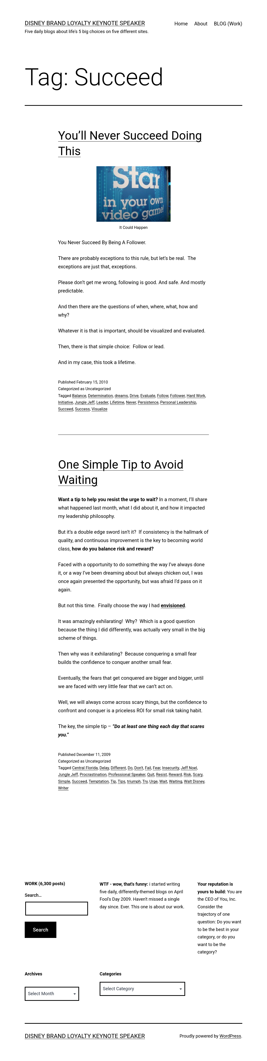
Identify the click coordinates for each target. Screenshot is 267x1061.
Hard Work (196, 395)
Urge (153, 781)
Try (145, 781)
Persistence (148, 402)
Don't (138, 768)
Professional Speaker (126, 774)
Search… (33, 895)
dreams (121, 395)
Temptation (99, 781)
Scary (197, 774)
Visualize (99, 409)
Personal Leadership (178, 402)
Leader (102, 402)
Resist (161, 774)
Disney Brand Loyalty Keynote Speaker (85, 23)
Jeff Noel (189, 768)
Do (130, 768)
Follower (177, 395)
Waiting (175, 781)
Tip (113, 781)
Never (131, 402)
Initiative (65, 402)
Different (118, 768)
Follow (162, 395)
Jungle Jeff (84, 402)
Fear (156, 768)
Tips (121, 781)
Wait (163, 781)
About (200, 24)
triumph (134, 781)
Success (82, 409)
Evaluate (147, 395)
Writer (63, 788)
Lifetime (117, 402)
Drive (134, 395)
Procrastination (93, 774)
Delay (104, 768)
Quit (150, 774)
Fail (148, 768)
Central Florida (85, 768)
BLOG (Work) (228, 24)
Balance (79, 395)
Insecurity (170, 768)
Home (181, 24)
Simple (64, 781)
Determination (100, 395)
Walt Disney (194, 781)
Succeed (65, 409)
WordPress (230, 1036)
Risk (187, 774)
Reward (175, 774)
